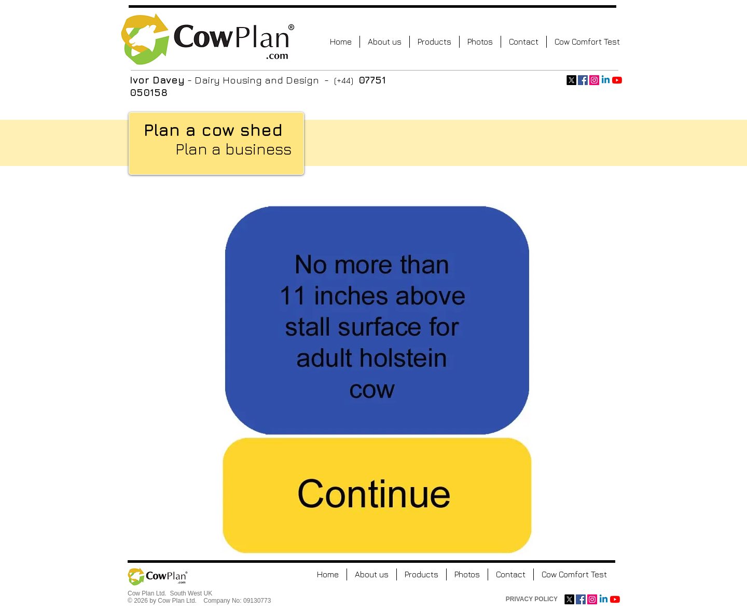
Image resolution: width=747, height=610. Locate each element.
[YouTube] (617, 80)
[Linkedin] (606, 80)
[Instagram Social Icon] (594, 80)
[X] (571, 80)
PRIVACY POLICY (532, 599)
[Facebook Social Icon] (583, 80)
